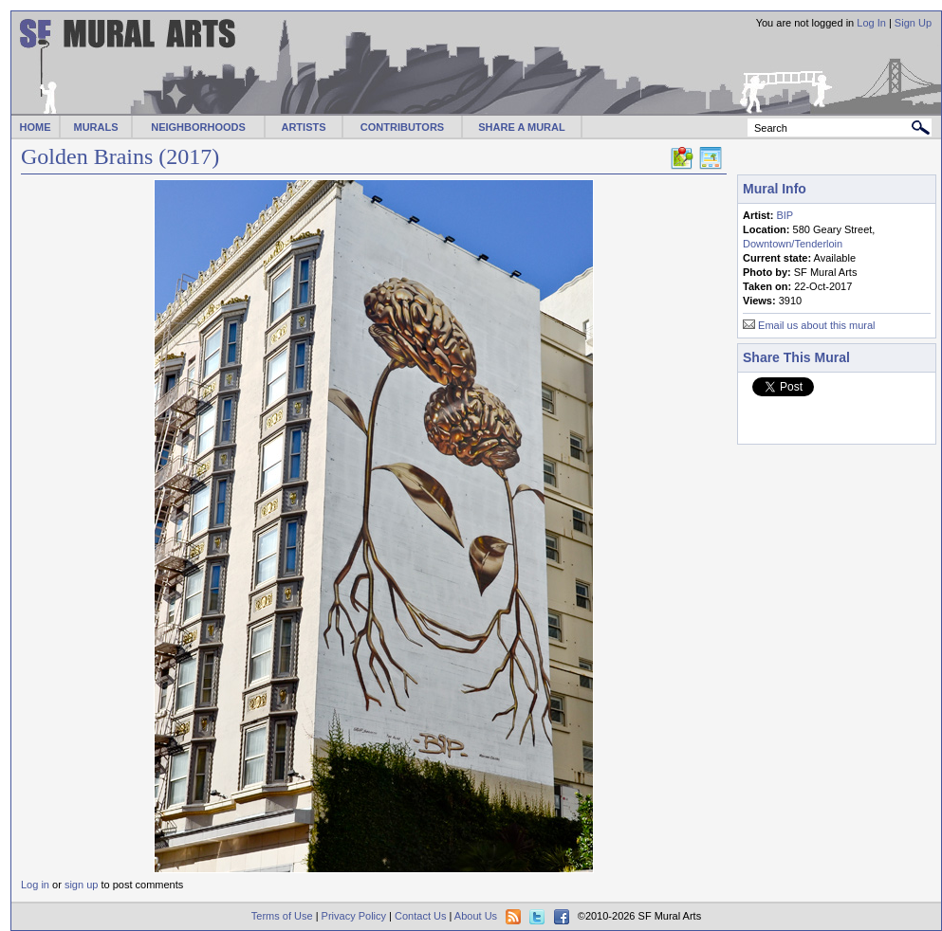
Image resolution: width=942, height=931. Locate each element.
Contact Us (420, 916)
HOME (35, 127)
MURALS (95, 127)
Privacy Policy (354, 916)
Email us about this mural (817, 325)
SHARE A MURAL (521, 127)
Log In (871, 22)
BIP (784, 215)
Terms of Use (282, 916)
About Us (475, 916)
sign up (81, 884)
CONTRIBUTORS (402, 127)
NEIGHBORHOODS (198, 127)
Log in (35, 884)
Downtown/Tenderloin (792, 243)
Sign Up (913, 22)
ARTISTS (303, 127)
